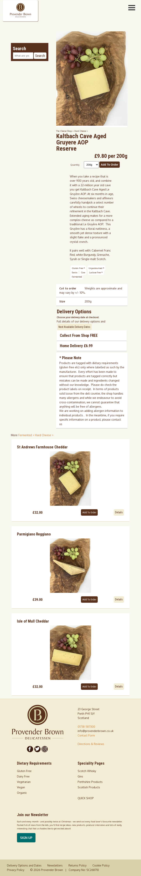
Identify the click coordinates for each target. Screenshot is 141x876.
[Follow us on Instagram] (44, 749)
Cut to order (67, 288)
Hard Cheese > (81, 130)
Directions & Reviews (91, 744)
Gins (80, 776)
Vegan (21, 787)
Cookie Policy (101, 865)
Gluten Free (78, 267)
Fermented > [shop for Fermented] (26, 435)
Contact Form (86, 735)
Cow (83, 272)
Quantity (75, 164)
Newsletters (55, 865)
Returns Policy (77, 865)
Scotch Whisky (87, 771)
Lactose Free (96, 272)
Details (119, 512)
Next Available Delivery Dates (74, 326)
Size (62, 301)
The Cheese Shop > (65, 130)
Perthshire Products (90, 781)
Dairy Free (23, 776)
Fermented (77, 276)
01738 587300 (86, 726)
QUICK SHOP (86, 798)
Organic (22, 792)
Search (40, 56)
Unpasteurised (96, 267)
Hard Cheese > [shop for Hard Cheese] (44, 435)
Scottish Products (89, 787)
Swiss (74, 272)
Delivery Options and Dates (24, 865)
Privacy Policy (15, 870)
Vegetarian (24, 781)
